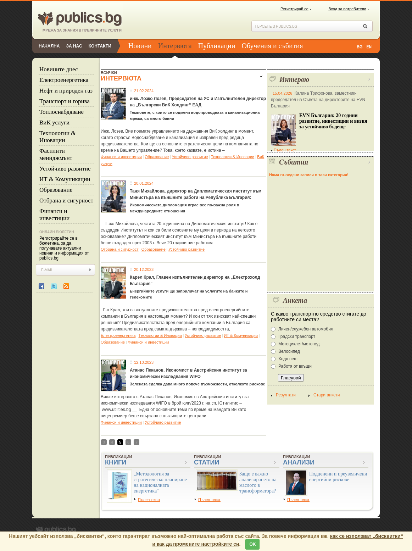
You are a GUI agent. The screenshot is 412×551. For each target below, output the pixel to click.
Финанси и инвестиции (54, 215)
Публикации (216, 46)
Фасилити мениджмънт (55, 154)
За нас (74, 46)
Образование (55, 190)
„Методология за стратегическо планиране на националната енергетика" (160, 482)
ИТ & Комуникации (64, 179)
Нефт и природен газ (66, 90)
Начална (49, 46)
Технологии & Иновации (57, 137)
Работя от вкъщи (295, 366)
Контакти (100, 46)
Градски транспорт (296, 336)
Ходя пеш (287, 358)
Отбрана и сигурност (66, 200)
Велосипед (289, 351)
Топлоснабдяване (61, 111)
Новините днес (58, 69)
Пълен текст (283, 150)
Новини (140, 46)
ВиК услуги (54, 122)
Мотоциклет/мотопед (298, 343)
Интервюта (175, 46)
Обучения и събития (272, 46)
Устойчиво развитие (65, 168)
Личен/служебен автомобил (305, 329)
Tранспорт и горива (64, 101)
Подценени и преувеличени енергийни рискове (338, 476)
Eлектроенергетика (63, 80)
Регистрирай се (294, 9)
